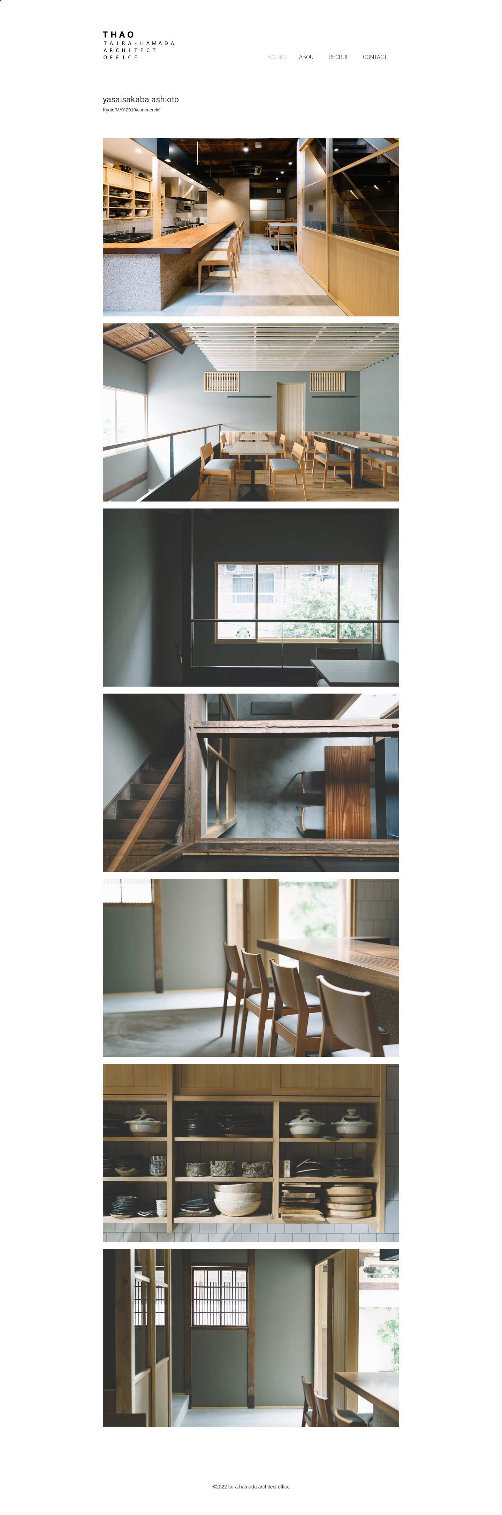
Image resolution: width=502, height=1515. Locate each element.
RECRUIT (340, 57)
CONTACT (375, 57)
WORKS (277, 57)
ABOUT (308, 57)
